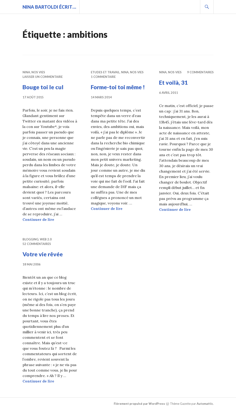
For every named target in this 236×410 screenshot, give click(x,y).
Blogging (30, 239)
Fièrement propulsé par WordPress (139, 403)
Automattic (205, 403)
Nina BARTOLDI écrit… (49, 7)
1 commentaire (103, 77)
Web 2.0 (46, 239)
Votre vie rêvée (43, 254)
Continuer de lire (38, 219)
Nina (26, 72)
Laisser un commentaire (43, 77)
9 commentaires (200, 72)
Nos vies (38, 72)
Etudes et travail (105, 72)
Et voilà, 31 (173, 82)
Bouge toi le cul (43, 87)
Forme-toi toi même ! (118, 87)
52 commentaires (37, 244)
